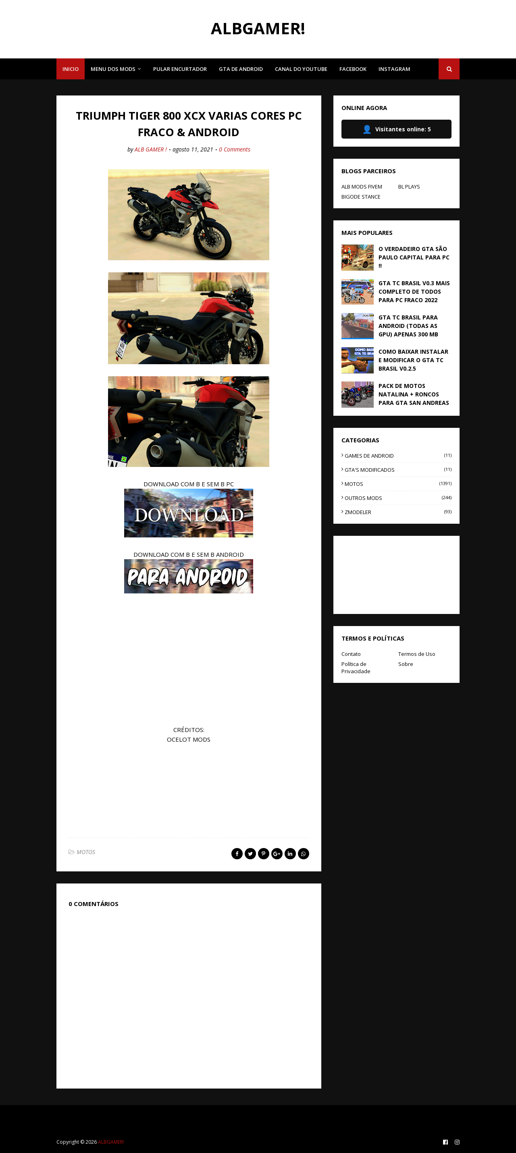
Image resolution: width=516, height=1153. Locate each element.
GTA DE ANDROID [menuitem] (241, 69)
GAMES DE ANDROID (398, 455)
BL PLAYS (409, 186)
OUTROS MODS (398, 498)
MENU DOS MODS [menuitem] (113, 69)
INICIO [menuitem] (70, 69)
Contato (351, 653)
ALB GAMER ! (151, 149)
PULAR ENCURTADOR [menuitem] (180, 69)
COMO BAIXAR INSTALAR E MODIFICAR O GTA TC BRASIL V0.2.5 (413, 360)
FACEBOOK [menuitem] (352, 69)
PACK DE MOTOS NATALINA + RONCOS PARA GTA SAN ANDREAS (414, 394)
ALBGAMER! (258, 28)
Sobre (405, 664)
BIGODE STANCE (361, 196)
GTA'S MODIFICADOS (398, 469)
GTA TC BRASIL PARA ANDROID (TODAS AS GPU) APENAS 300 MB (408, 325)
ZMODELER (398, 512)
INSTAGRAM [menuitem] (394, 69)
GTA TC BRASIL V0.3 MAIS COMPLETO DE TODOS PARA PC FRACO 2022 (414, 291)
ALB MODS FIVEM (361, 186)
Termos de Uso (416, 653)
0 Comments (234, 149)
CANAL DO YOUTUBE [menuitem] (301, 69)
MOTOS (86, 852)
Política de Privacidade (355, 667)
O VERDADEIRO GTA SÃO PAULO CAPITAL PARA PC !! (414, 257)
